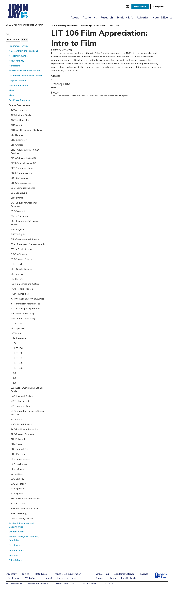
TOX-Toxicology (19, 513)
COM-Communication (21, 173)
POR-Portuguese (19, 454)
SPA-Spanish (17, 488)
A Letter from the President (23, 50)
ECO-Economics (19, 211)
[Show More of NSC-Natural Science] (9, 424)
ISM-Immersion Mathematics (25, 303)
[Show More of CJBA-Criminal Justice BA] (9, 158)
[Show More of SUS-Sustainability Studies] (9, 508)
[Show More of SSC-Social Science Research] (9, 498)
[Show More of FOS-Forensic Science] (9, 259)
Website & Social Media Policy (38, 583)
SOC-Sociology (18, 483)
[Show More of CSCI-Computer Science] (9, 188)
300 (15, 377)
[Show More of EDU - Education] (9, 216)
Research (107, 17)
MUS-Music (16, 419)
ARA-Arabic (17, 125)
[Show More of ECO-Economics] (9, 211)
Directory (11, 574)
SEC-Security (17, 478)
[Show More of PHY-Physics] (9, 444)
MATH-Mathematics (21, 401)
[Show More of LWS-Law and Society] (9, 396)
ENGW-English (18, 234)
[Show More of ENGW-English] (9, 234)
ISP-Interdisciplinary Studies (25, 308)
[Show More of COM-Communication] (9, 173)
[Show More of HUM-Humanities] (9, 293)
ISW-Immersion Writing (23, 318)
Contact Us (109, 583)
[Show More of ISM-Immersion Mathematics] (9, 303)
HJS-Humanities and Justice (25, 283)
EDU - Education (19, 216)
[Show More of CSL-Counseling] (9, 192)
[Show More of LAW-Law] (9, 333)
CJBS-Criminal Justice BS (23, 163)
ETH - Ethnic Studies (21, 249)
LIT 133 (18, 358)
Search (24, 39)
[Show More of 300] (11, 378)
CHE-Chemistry (19, 139)
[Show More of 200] (11, 373)
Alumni (99, 578)
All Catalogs (15, 559)
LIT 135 (18, 363)
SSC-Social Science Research (25, 498)
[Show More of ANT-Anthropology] (9, 120)
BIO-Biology (17, 134)
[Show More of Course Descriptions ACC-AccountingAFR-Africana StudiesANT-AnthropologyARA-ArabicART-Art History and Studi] (7, 105)
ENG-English (17, 229)
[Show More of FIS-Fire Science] (9, 254)
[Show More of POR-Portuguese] (9, 454)
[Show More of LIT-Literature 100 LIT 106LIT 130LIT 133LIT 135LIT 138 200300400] (9, 338)
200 (15, 372)
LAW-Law (16, 333)
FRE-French (16, 264)
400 (15, 382)
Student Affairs (17, 531)
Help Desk (41, 574)
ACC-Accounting (19, 110)
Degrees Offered (17, 80)
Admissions (14, 65)
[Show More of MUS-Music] (9, 419)
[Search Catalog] (22, 34)
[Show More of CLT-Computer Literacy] (9, 168)
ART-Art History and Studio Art (27, 130)
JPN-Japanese (18, 328)
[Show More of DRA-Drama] (9, 197)
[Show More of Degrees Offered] (7, 80)
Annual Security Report (91, 583)
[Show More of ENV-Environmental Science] (9, 239)
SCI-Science (17, 473)
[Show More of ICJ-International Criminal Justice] (9, 298)
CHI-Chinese (17, 144)
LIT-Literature (18, 338)
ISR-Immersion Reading (23, 313)
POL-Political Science (21, 449)
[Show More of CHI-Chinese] (9, 144)
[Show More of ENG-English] (9, 229)
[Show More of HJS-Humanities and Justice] (9, 284)
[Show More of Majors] (7, 90)
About (75, 17)
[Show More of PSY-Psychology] (9, 464)
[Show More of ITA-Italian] (9, 323)
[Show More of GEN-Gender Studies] (9, 269)
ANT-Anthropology (21, 120)
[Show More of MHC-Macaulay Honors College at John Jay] (9, 411)
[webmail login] (127, 6)
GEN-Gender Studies (21, 269)
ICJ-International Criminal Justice (27, 298)
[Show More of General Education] (7, 85)
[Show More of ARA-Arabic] (9, 125)
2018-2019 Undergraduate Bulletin (64, 26)
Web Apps (31, 578)
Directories (14, 545)
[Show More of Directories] (7, 545)
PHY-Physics (17, 444)
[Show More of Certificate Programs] (7, 100)
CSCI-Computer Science (23, 187)
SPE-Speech (17, 493)
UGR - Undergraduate (22, 518)
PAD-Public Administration (24, 429)
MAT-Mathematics (20, 406)
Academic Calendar (18, 55)
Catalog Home (16, 550)
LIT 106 (18, 348)
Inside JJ (47, 578)
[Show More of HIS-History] (9, 279)
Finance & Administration (67, 574)
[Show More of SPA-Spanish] (9, 488)
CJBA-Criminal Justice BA (23, 158)
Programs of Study (18, 45)
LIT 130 (18, 353)
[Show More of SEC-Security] (9, 479)
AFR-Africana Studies (21, 115)
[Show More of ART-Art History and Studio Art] (9, 130)
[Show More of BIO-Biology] (9, 135)
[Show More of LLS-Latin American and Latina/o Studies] (9, 387)
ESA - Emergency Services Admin (28, 244)
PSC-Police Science (20, 459)
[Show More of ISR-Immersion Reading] (9, 313)
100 (15, 343)
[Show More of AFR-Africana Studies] (9, 115)
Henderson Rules (67, 578)
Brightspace (13, 578)
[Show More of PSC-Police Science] (9, 459)
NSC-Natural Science (21, 424)
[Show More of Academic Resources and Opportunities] (7, 523)
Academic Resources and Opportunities (21, 525)
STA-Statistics (18, 503)
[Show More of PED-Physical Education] (9, 434)
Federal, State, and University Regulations (24, 538)
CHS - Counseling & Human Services (25, 151)
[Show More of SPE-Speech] (9, 493)
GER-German (17, 273)
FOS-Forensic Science (21, 259)
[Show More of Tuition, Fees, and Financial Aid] (7, 70)
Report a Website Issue (14, 583)
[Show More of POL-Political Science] (9, 449)
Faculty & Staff (130, 578)
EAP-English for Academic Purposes (24, 204)
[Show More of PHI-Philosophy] (9, 439)
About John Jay (16, 60)
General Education (18, 85)
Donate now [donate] (140, 6)
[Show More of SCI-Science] (9, 474)
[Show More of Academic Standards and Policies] (7, 75)
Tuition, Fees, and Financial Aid (24, 70)
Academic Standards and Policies (25, 75)
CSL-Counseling (19, 192)
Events (144, 574)
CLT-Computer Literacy (23, 168)
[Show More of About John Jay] (7, 60)
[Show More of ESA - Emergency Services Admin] (9, 244)
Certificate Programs (19, 100)
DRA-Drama (17, 197)
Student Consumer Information (66, 583)
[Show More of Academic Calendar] (7, 55)
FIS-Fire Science (19, 254)
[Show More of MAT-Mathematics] (9, 406)
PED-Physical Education (23, 434)
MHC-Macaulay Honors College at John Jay (28, 413)
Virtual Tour (102, 574)
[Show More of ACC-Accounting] (9, 110)
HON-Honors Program (22, 288)
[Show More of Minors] (7, 95)
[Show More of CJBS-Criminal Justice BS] (9, 163)
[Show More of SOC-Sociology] (9, 483)
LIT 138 (18, 367)
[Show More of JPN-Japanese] (9, 328)
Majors (12, 90)
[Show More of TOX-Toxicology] (9, 513)
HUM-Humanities (20, 293)
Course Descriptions (19, 105)
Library (112, 578)
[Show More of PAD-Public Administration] (9, 429)
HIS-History (17, 278)
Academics (90, 17)
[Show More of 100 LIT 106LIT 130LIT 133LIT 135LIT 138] (11, 343)
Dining (25, 574)
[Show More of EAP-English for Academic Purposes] (9, 202)
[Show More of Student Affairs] (7, 531)
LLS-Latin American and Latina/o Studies (27, 389)
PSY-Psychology (19, 463)
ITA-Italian (16, 323)
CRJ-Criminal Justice (21, 182)
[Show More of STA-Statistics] (9, 503)
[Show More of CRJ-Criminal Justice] (9, 183)
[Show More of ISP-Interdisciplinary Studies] (9, 308)
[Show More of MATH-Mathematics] (9, 401)
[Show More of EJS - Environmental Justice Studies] (9, 221)
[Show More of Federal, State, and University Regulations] (7, 536)
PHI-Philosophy (19, 439)
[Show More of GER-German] (9, 274)
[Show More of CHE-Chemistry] (9, 140)
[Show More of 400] (11, 383)
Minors (12, 95)
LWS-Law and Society (22, 396)
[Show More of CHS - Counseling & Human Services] (9, 149)
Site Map (13, 555)
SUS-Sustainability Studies (24, 508)
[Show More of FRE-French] (9, 264)
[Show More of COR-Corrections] (9, 178)
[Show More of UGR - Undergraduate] (9, 518)
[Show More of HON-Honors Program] (9, 288)
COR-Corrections (19, 177)
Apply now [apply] (158, 6)
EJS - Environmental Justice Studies (25, 223)
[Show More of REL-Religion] (9, 469)
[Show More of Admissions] (7, 65)
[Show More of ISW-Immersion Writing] (9, 318)
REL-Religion (17, 468)
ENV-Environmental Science (25, 239)
